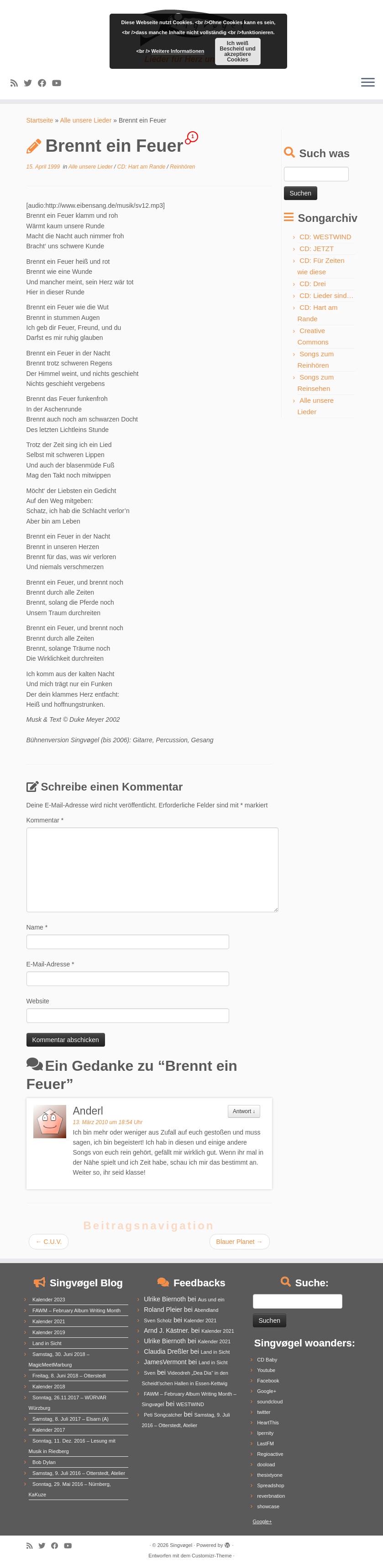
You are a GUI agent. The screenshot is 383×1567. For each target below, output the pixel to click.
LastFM (265, 1443)
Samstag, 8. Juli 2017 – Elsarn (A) (70, 1419)
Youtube (266, 1370)
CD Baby (267, 1359)
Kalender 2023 (48, 1299)
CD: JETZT (316, 248)
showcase (268, 1506)
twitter (263, 1412)
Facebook (268, 1380)
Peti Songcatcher (163, 1415)
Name (37, 927)
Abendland (206, 1310)
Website (37, 1001)
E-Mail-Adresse (50, 964)
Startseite (39, 120)
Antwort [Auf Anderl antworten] (244, 1111)
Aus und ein (211, 1299)
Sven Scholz (158, 1320)
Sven (149, 1373)
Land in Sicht (47, 1343)
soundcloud (270, 1401)
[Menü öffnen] (368, 83)
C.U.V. (49, 1241)
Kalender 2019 (48, 1332)
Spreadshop (270, 1485)
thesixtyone (270, 1475)
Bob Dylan (44, 1462)
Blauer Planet (239, 1241)
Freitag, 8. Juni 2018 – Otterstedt (69, 1375)
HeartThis (268, 1422)
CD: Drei (312, 284)
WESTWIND (190, 1404)
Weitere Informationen (178, 51)
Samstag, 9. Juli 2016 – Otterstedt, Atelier (78, 1473)
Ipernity (265, 1433)
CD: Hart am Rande (142, 167)
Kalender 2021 (48, 1321)
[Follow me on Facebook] (45, 83)
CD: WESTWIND (325, 237)
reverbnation (271, 1496)
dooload (266, 1464)
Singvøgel (181, 1545)
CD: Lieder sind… (326, 295)
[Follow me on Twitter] (31, 83)
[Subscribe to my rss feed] (17, 83)
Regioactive (270, 1454)
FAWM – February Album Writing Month (76, 1310)
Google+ (266, 1391)
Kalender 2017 (48, 1430)
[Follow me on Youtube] (59, 83)
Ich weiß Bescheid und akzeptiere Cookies (238, 51)
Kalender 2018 (48, 1386)
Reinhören (182, 167)
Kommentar (45, 820)
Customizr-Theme (211, 1555)
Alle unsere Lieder (85, 120)
